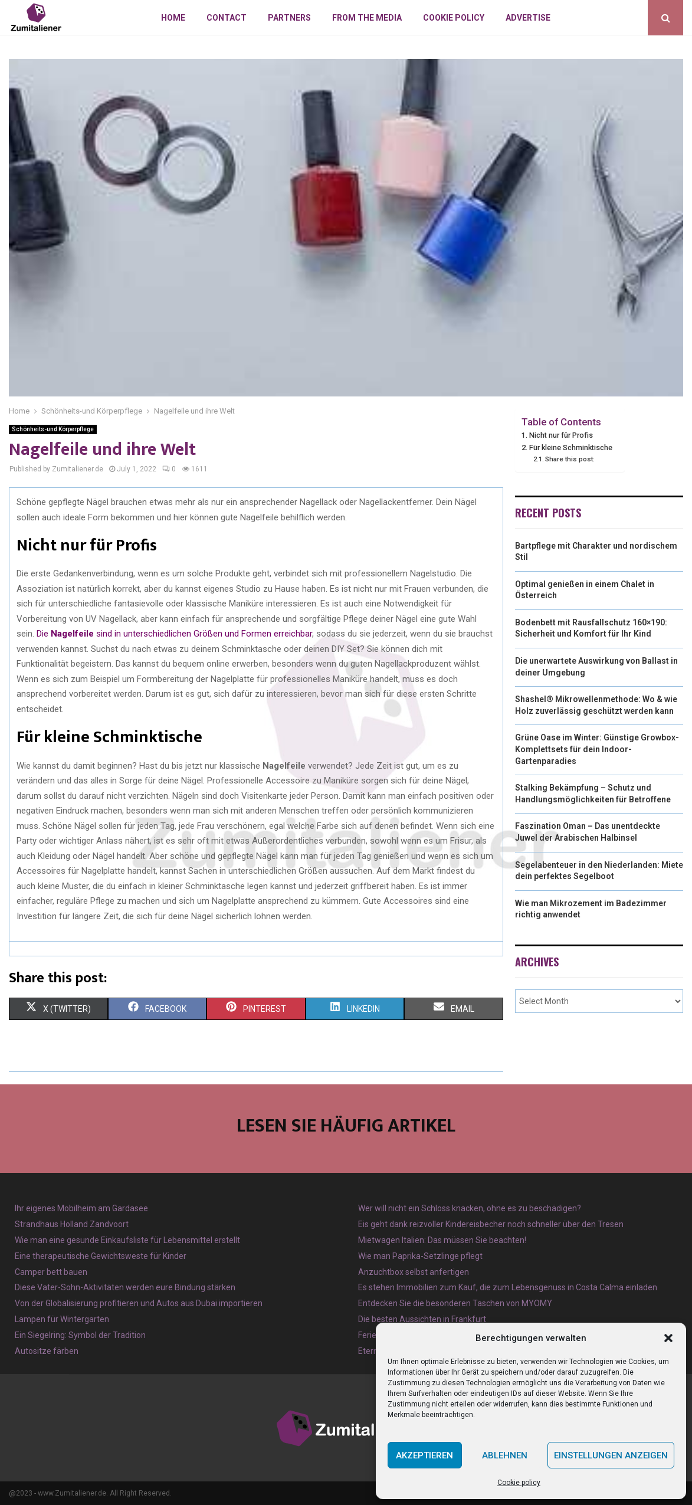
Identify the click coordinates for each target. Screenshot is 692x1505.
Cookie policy (518, 1482)
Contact (226, 17)
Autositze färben (46, 1351)
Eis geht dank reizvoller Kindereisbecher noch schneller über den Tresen (491, 1224)
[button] (668, 1338)
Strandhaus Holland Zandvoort (72, 1224)
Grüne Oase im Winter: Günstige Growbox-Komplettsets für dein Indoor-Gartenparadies (597, 749)
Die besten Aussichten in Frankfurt (422, 1319)
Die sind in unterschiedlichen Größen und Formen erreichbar (174, 633)
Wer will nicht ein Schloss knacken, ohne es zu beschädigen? (469, 1208)
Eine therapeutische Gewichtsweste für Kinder (100, 1256)
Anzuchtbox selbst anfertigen (413, 1272)
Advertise (528, 17)
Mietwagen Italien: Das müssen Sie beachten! (442, 1240)
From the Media (367, 17)
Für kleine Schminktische (570, 447)
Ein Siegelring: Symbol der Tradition (80, 1335)
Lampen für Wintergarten (62, 1319)
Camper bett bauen (51, 1272)
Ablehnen (504, 1455)
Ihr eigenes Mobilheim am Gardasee (81, 1208)
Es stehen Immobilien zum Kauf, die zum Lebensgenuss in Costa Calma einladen (507, 1287)
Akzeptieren (424, 1455)
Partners (289, 17)
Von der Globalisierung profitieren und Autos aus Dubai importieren (139, 1303)
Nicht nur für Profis (561, 435)
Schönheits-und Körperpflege (53, 429)
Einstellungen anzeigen (611, 1455)
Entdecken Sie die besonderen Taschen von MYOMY (455, 1303)
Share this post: (570, 459)
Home (173, 17)
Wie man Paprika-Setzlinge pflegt (420, 1256)
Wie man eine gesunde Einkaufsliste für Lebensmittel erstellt (127, 1240)
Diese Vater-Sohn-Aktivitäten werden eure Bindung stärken (125, 1287)
